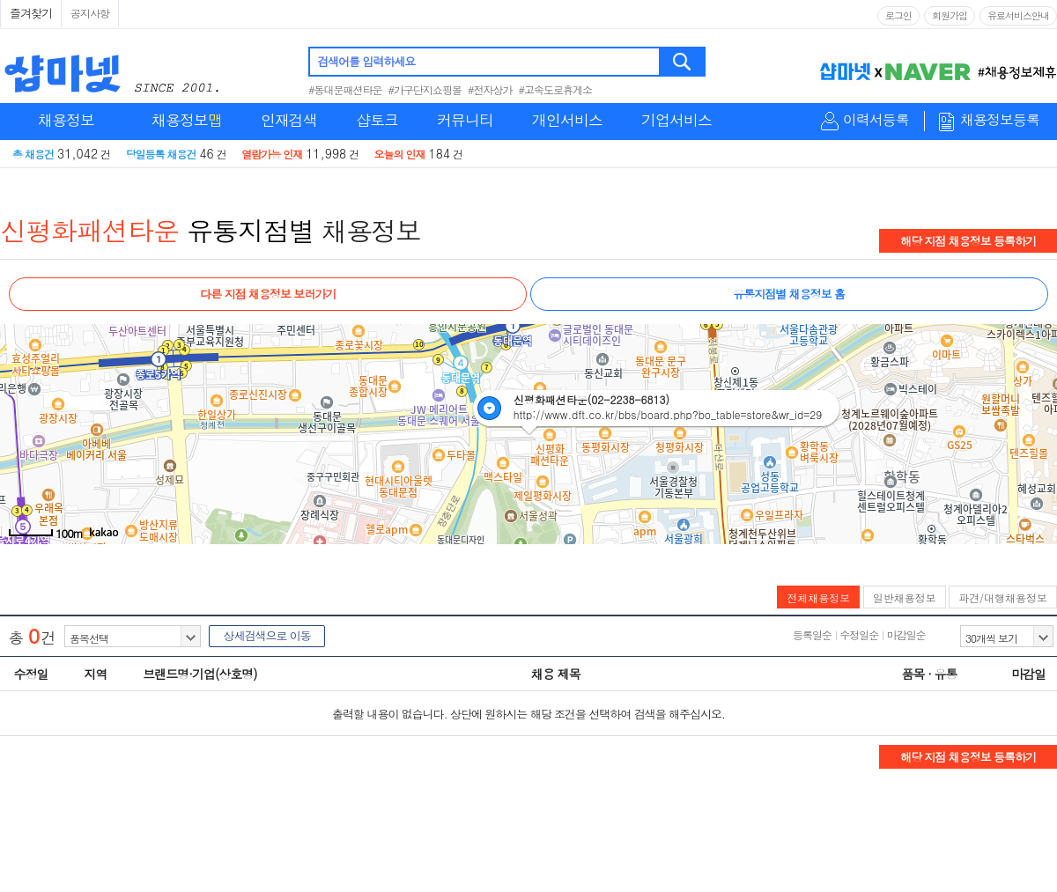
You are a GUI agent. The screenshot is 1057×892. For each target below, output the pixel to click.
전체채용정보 (818, 597)
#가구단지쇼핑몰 (425, 89)
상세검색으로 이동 (266, 635)
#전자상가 (490, 89)
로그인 (898, 15)
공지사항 (89, 12)
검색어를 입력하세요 (366, 61)
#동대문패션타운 (345, 89)
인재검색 (289, 119)
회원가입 (949, 15)
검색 (683, 62)
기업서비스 (676, 119)
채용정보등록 (999, 120)
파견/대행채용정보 (1002, 597)
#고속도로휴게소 (556, 89)
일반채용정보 (904, 597)
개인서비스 (567, 119)
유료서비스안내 (1018, 15)
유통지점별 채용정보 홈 (789, 293)
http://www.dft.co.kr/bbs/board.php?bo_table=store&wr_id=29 (668, 414)
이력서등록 (876, 120)
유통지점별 (250, 229)
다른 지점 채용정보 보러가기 (268, 293)
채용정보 (66, 119)
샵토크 (377, 119)
